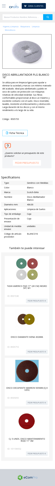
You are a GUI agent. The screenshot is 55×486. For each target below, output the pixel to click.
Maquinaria (25, 26)
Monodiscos (10, 30)
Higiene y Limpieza (10, 26)
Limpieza (35, 26)
